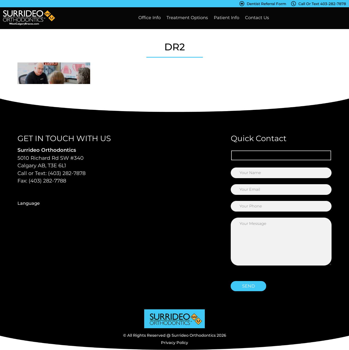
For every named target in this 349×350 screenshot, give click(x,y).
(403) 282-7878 (67, 173)
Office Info (149, 17)
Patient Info (226, 17)
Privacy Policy (174, 342)
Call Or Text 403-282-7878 (322, 3)
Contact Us (257, 17)
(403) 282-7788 (47, 181)
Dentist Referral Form (266, 3)
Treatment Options (187, 17)
